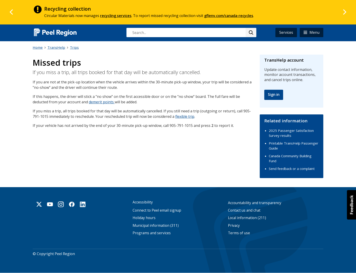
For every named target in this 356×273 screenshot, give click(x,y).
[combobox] (191, 32)
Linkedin (82, 204)
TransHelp (56, 47)
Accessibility (143, 202)
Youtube (49, 204)
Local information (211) (247, 217)
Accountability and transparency (254, 203)
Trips (74, 47)
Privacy (234, 225)
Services (286, 32)
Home (38, 47)
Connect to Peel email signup (157, 210)
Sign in (273, 94)
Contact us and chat (244, 210)
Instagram (60, 204)
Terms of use (239, 233)
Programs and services (152, 233)
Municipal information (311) (156, 225)
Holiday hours (144, 217)
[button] (311, 32)
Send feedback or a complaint (292, 168)
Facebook (71, 204)
